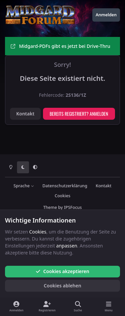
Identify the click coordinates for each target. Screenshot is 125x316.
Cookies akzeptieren (62, 271)
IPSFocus (73, 207)
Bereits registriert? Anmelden (79, 113)
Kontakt (25, 113)
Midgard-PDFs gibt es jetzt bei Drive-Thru (60, 46)
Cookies (62, 196)
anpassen (66, 245)
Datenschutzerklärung (64, 186)
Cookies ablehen (62, 285)
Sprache (24, 186)
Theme (50, 207)
